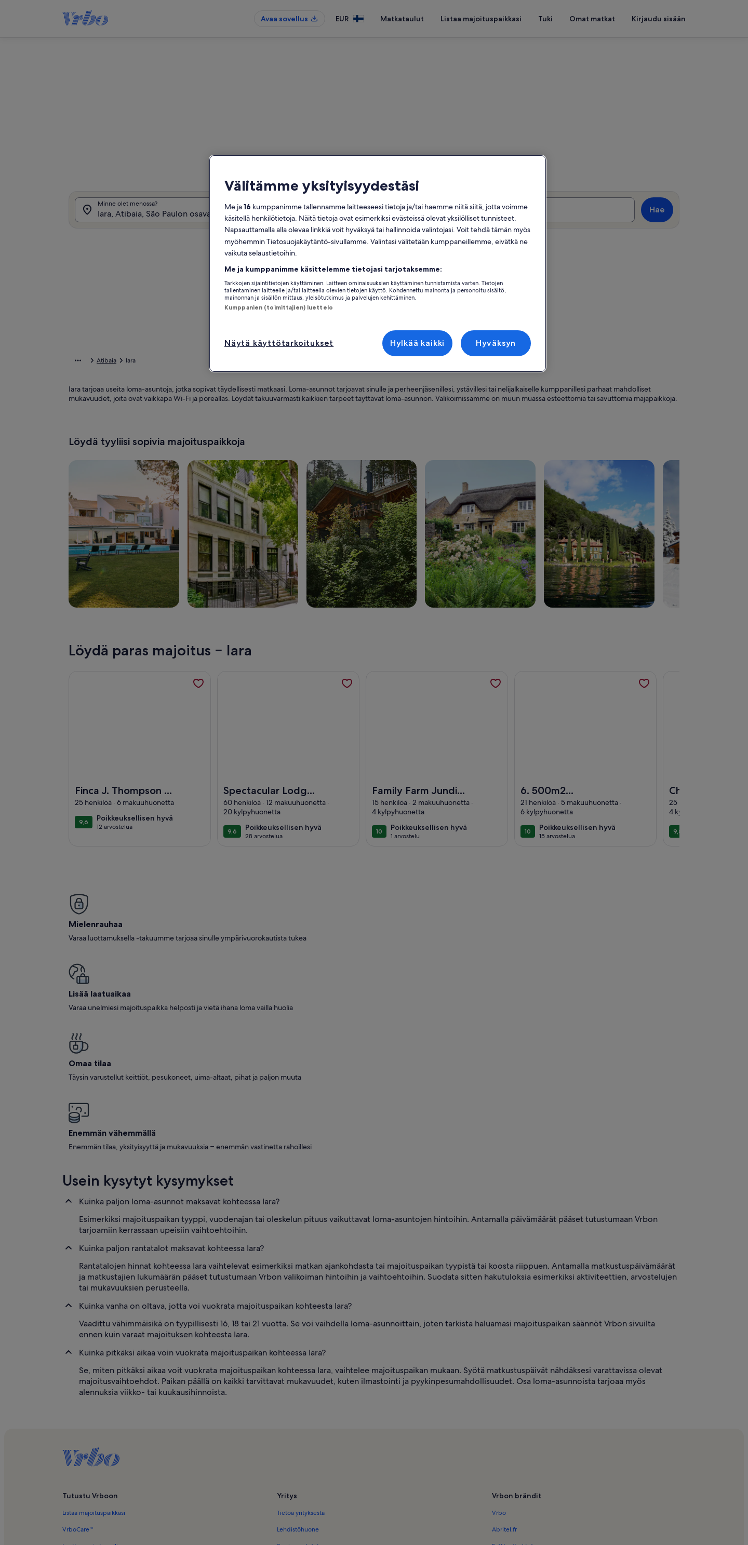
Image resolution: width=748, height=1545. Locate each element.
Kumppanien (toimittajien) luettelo (278, 307)
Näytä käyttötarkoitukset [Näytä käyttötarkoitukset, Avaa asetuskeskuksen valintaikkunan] (278, 343)
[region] (377, 264)
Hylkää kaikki (417, 343)
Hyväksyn (496, 343)
